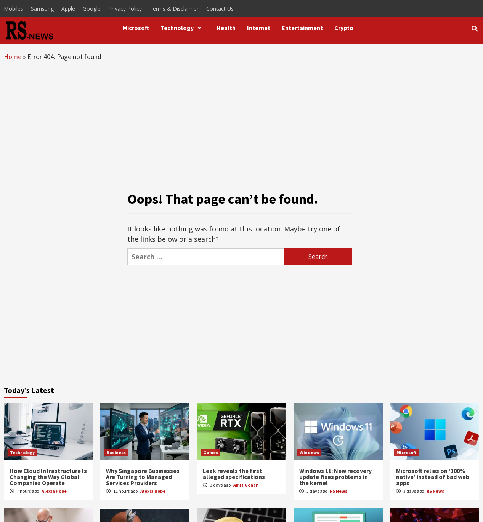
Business (116, 452)
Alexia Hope (54, 491)
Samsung (42, 8)
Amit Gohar (245, 485)
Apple (68, 8)
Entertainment (302, 28)
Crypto (343, 28)
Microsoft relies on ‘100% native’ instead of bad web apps (432, 477)
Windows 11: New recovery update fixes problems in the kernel (335, 477)
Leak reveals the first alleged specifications (234, 473)
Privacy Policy (125, 8)
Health (226, 28)
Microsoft (136, 28)
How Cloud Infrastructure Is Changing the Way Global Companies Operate (48, 477)
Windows (309, 452)
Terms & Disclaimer (174, 8)
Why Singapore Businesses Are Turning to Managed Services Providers (143, 477)
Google (92, 8)
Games (210, 452)
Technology (182, 28)
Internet (258, 28)
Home (12, 56)
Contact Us (220, 8)
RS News (338, 491)
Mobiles (13, 8)
